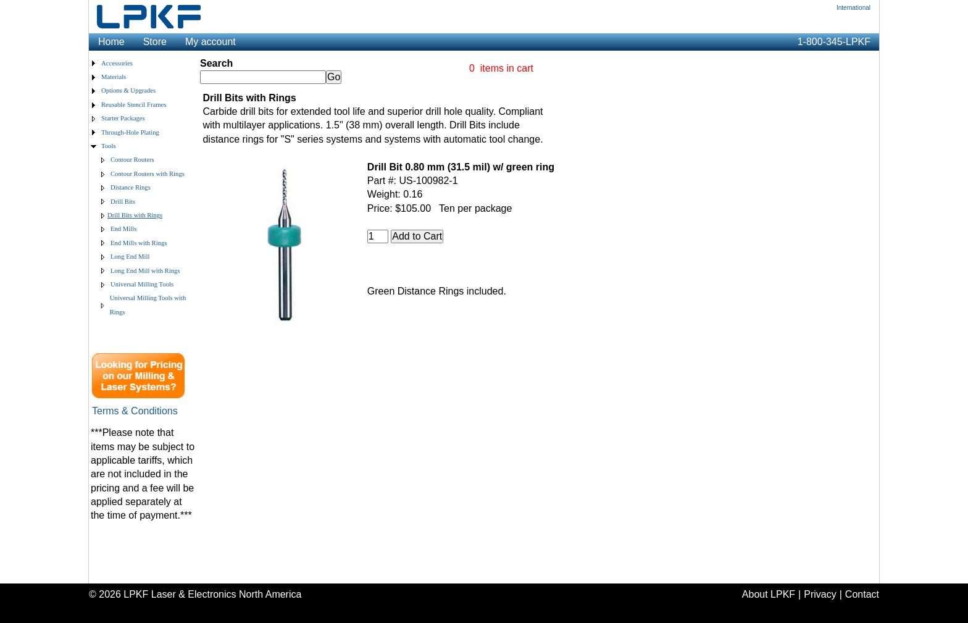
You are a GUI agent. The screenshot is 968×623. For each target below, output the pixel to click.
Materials (113, 76)
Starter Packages (123, 118)
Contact (862, 594)
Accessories (117, 63)
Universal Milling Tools (142, 284)
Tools (108, 146)
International (853, 7)
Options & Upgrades (128, 90)
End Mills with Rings (139, 243)
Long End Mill (130, 256)
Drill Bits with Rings (134, 215)
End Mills (123, 228)
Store (155, 41)
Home (111, 41)
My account (210, 41)
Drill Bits (123, 201)
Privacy (820, 594)
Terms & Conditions (135, 411)
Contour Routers (132, 159)
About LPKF (768, 594)
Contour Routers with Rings (148, 173)
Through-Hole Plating (130, 132)
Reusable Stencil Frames (133, 104)
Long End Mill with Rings (145, 270)
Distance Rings (131, 187)
